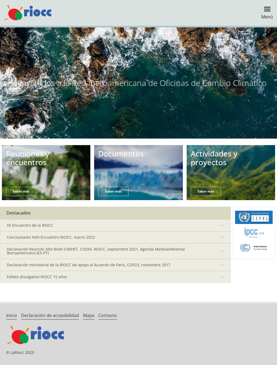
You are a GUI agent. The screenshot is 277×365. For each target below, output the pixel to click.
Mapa (88, 315)
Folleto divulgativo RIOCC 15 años (37, 276)
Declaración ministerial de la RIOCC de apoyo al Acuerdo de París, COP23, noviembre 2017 (88, 264)
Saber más (21, 191)
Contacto (107, 315)
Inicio (11, 315)
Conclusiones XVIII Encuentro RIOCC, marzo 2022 (51, 237)
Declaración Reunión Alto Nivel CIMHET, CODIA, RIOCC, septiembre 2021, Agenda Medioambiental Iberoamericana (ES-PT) (96, 250)
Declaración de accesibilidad (50, 315)
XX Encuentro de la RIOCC (30, 225)
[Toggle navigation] (265, 13)
